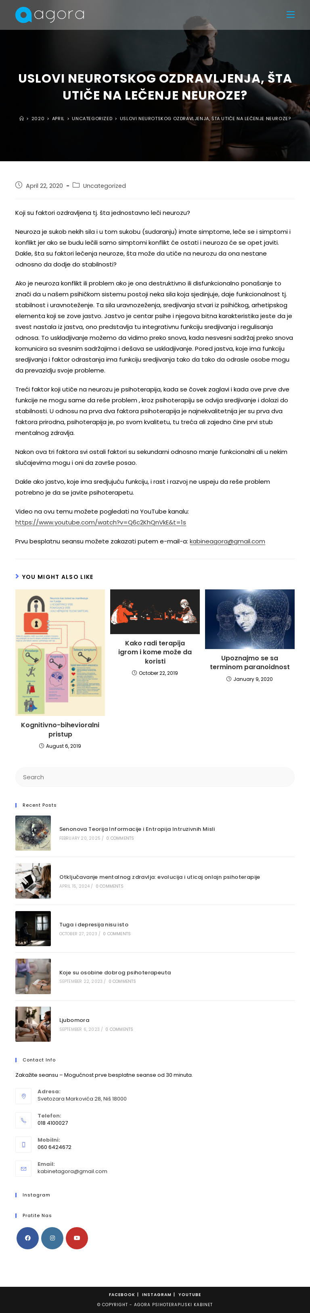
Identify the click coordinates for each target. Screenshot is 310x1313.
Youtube (189, 1295)
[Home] (21, 118)
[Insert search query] (154, 777)
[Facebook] (28, 1238)
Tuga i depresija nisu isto (93, 924)
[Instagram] (52, 1238)
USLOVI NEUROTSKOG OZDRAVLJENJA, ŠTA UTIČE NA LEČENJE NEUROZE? (205, 118)
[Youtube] (77, 1238)
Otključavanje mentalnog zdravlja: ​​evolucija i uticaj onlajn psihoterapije (159, 877)
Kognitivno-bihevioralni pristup (60, 730)
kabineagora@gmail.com (227, 541)
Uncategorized (104, 186)
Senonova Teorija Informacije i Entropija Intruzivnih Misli (137, 829)
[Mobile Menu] (291, 15)
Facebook (122, 1295)
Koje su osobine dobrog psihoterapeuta (115, 972)
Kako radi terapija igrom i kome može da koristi (155, 652)
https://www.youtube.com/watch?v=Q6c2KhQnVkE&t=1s (100, 522)
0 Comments (120, 838)
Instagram (157, 1295)
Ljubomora (74, 1020)
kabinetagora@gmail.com (72, 1171)
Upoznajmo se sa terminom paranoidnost (250, 663)
